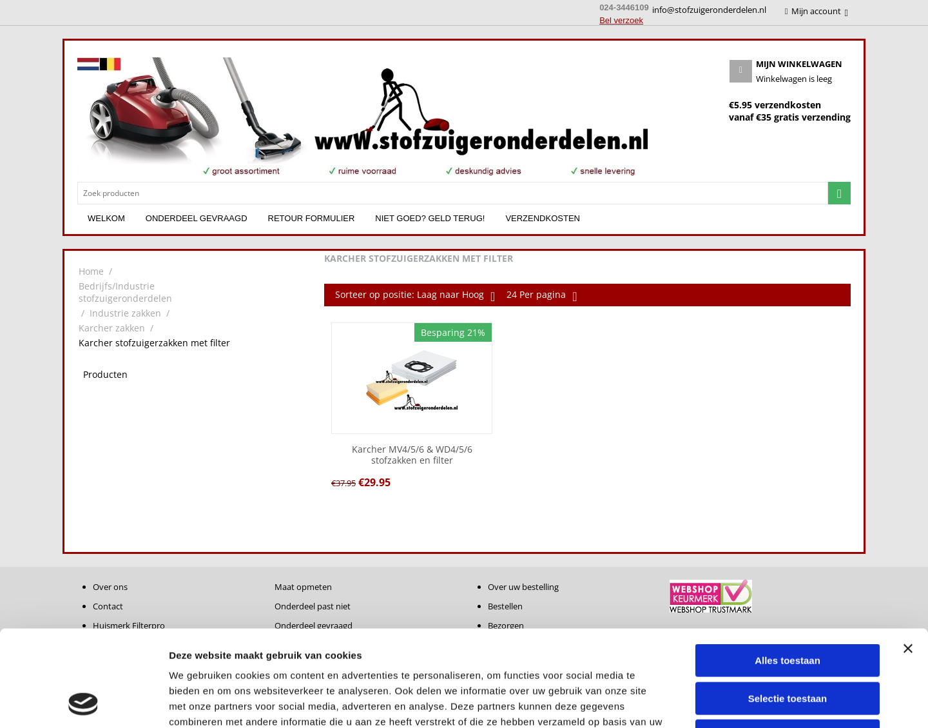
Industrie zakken (125, 313)
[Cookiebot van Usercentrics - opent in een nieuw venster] (83, 703)
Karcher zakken (112, 328)
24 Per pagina (542, 296)
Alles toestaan (787, 570)
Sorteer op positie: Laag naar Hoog (415, 296)
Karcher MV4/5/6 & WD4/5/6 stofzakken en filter (412, 455)
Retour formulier (311, 218)
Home (91, 271)
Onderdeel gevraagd (196, 218)
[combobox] (452, 193)
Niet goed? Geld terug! (430, 218)
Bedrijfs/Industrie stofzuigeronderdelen (125, 292)
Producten (105, 374)
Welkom (106, 218)
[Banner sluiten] (908, 558)
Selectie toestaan (787, 608)
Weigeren (787, 645)
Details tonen (696, 702)
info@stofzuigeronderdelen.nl (709, 9)
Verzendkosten (542, 218)
